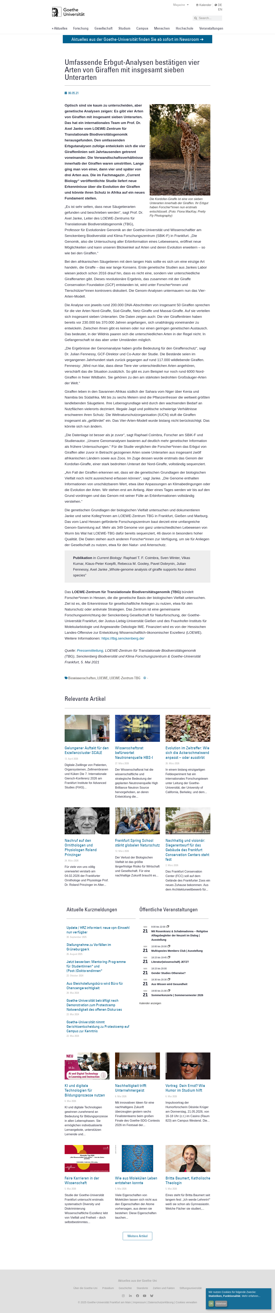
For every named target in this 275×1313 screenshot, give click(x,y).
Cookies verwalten (186, 1302)
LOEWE (102, 678)
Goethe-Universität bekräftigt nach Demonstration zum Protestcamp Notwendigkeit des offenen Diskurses (94, 1005)
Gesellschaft (103, 28)
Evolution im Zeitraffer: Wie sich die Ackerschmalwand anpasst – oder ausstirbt (187, 752)
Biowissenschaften (82, 678)
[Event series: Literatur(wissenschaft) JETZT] (169, 957)
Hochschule (184, 28)
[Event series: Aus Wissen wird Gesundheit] (169, 979)
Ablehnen (221, 1303)
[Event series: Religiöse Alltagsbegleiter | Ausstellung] (167, 927)
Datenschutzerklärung (161, 1302)
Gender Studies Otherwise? (168, 973)
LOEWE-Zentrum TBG (124, 678)
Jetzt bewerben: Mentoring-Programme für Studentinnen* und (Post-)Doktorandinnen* (96, 966)
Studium (124, 28)
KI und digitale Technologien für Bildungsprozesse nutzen (85, 1090)
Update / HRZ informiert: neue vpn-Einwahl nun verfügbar (98, 930)
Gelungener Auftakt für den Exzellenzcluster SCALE (87, 750)
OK (211, 1303)
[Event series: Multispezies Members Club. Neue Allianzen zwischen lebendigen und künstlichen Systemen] (169, 946)
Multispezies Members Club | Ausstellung (177, 950)
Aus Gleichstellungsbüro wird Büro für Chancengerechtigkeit (95, 985)
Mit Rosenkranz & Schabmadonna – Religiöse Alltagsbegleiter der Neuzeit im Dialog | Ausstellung (179, 935)
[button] (137, 1236)
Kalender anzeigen (150, 1003)
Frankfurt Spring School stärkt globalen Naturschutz (137, 843)
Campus (142, 28)
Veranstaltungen (211, 28)
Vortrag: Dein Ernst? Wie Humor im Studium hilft (185, 1088)
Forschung (81, 28)
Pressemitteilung (90, 650)
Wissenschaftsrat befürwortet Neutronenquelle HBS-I (134, 752)
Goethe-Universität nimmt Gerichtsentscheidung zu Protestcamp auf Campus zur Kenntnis (98, 1026)
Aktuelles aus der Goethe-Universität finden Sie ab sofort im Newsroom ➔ (137, 39)
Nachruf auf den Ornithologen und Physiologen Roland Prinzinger (81, 847)
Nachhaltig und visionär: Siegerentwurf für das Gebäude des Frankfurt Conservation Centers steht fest (187, 850)
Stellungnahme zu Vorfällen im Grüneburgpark (89, 947)
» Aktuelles (59, 28)
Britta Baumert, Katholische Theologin (188, 1180)
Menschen (162, 28)
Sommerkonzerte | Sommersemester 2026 (177, 995)
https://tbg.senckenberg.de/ (122, 638)
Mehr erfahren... (251, 1295)
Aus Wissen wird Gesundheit (169, 984)
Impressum (139, 1302)
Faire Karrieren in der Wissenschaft (82, 1180)
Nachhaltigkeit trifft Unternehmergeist (130, 1088)
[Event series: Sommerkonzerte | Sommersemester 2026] (169, 991)
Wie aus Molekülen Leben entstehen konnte (136, 1180)
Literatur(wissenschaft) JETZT (170, 961)
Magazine (181, 5)
